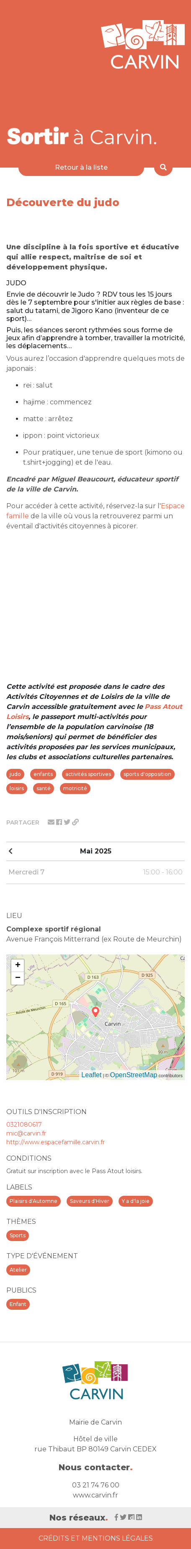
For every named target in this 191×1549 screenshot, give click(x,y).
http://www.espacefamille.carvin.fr (55, 1142)
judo (15, 774)
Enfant (18, 1304)
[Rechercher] (163, 167)
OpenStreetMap (133, 1074)
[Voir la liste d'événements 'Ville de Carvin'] (82, 136)
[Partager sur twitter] (68, 822)
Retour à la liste (81, 167)
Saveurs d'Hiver (89, 1201)
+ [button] (18, 965)
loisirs (17, 788)
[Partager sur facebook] (60, 822)
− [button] (18, 978)
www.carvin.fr (95, 1495)
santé (43, 788)
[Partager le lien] (75, 822)
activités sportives (88, 774)
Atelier (18, 1270)
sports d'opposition (147, 774)
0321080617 (24, 1124)
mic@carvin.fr (26, 1133)
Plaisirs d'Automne (33, 1201)
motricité (75, 788)
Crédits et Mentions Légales (96, 1538)
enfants (43, 774)
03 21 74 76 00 (95, 1485)
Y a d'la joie (136, 1201)
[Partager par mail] (52, 822)
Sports (18, 1235)
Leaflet (91, 1074)
